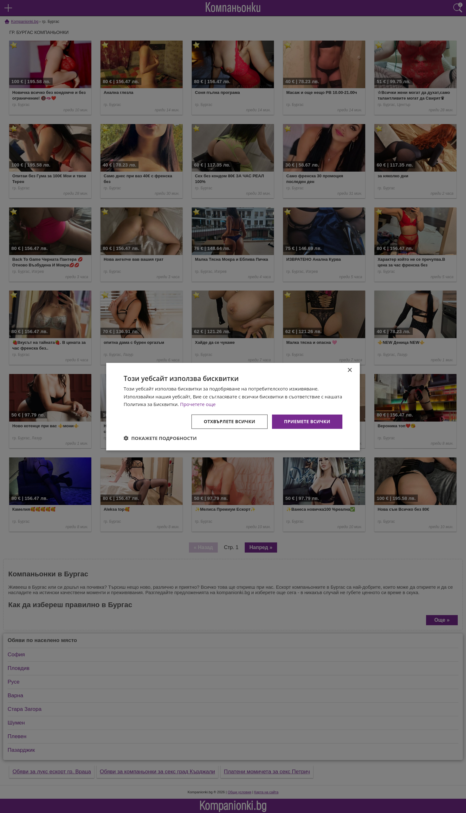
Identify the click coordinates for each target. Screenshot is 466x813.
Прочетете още (198, 404)
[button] (160, 438)
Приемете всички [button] (307, 421)
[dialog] (233, 406)
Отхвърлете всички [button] (229, 421)
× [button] (349, 370)
